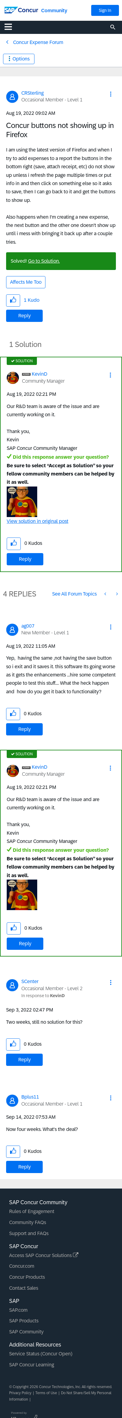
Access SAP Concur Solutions (43, 1255)
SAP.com (18, 1310)
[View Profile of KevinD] (39, 374)
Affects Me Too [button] (25, 282)
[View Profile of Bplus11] (30, 1096)
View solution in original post (37, 521)
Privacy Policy (20, 1393)
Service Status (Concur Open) (40, 1353)
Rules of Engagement (31, 1211)
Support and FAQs (28, 1233)
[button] (111, 94)
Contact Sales (23, 1288)
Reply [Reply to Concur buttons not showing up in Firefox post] (24, 315)
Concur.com (21, 1266)
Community (54, 10)
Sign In (105, 10)
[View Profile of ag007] (27, 626)
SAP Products (23, 1320)
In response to (43, 995)
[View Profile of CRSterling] (32, 93)
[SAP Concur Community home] (21, 9)
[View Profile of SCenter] (29, 981)
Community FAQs (27, 1222)
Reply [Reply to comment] (25, 559)
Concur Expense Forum (38, 42)
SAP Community (26, 1331)
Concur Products (27, 1277)
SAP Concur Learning (31, 1364)
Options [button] (21, 58)
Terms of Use (46, 1393)
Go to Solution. (44, 261)
